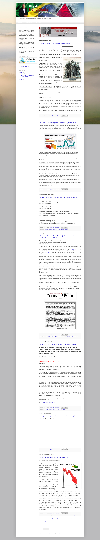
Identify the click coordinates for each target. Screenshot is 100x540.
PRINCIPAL (20, 23)
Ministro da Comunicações (63, 450)
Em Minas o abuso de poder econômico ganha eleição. (58, 123)
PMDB (57, 229)
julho (22, 73)
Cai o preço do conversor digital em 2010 (53, 457)
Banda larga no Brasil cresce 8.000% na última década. (58, 344)
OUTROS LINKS (38, 23)
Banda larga (49, 409)
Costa (56, 409)
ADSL (46, 409)
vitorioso (66, 229)
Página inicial (55, 518)
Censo (53, 409)
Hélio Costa (47, 229)
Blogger (59, 533)
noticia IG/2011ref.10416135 (48, 402)
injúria (61, 336)
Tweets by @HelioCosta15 (24, 66)
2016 (21, 72)
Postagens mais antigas (76, 518)
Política (60, 229)
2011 (21, 79)
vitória (63, 229)
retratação (76, 336)
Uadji (47, 338)
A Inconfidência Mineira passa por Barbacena (55, 43)
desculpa (46, 336)
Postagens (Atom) (46, 521)
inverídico (65, 336)
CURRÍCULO (29, 23)
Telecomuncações (74, 450)
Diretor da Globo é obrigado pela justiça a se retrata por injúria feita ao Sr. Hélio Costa (58, 237)
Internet (64, 409)
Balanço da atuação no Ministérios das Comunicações (57, 416)
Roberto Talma (42, 338)
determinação (75, 249)
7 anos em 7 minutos (48, 450)
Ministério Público (70, 336)
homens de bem (52, 229)
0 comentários (56, 115)
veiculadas (47, 252)
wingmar (49, 533)
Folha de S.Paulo (51, 336)
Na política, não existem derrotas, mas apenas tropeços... (58, 197)
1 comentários (56, 189)
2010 (21, 81)
